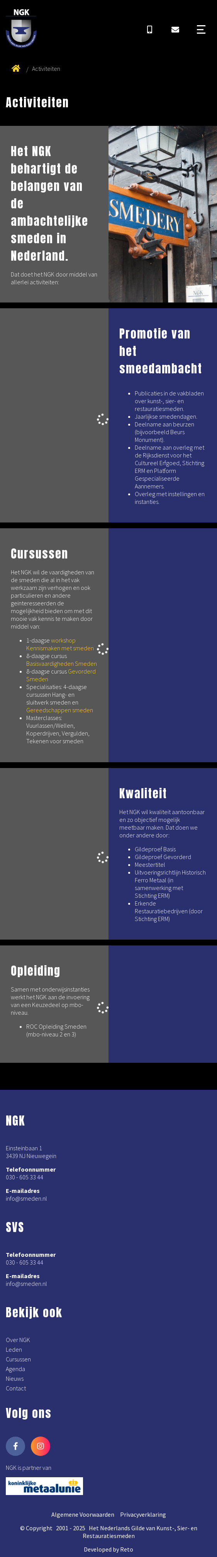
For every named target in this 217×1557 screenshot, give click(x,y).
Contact (16, 1388)
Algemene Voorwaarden (82, 1514)
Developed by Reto (108, 1549)
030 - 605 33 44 (24, 1177)
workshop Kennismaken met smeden (60, 644)
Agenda (15, 1369)
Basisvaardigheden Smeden (61, 663)
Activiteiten (46, 68)
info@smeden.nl (26, 1198)
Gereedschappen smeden (59, 710)
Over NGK (18, 1340)
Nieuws (15, 1378)
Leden (14, 1349)
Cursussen (18, 1359)
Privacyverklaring (143, 1514)
